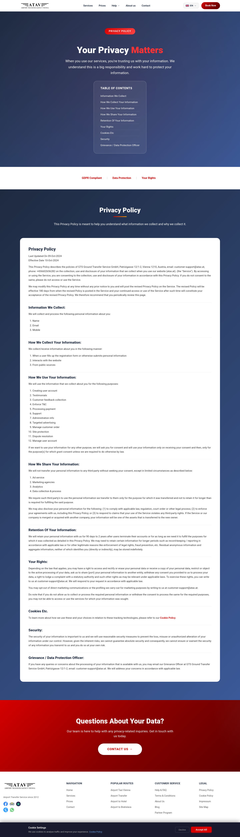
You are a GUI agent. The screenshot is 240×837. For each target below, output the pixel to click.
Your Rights (106, 126)
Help (116, 5)
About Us (159, 801)
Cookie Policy (168, 617)
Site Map (203, 807)
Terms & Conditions (165, 795)
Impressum (205, 801)
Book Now (210, 5)
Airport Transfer (119, 795)
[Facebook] (5, 804)
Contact (146, 5)
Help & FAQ (160, 790)
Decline (182, 830)
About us (131, 5)
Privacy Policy (206, 790)
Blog (157, 807)
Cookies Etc (107, 132)
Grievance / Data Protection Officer (120, 145)
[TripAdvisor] (12, 804)
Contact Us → (120, 749)
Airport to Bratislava (121, 807)
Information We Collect (113, 96)
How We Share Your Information (118, 114)
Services (88, 5)
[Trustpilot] (18, 804)
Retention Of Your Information (117, 120)
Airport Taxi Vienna (120, 790)
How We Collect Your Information (119, 102)
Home (69, 790)
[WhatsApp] (12, 810)
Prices (102, 5)
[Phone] (5, 810)
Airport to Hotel (119, 801)
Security (105, 139)
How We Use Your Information (117, 108)
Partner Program (163, 812)
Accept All (201, 829)
